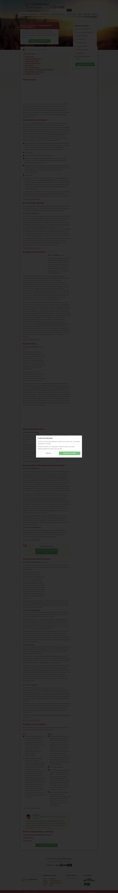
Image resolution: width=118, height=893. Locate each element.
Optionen (48, 453)
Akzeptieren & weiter (69, 453)
